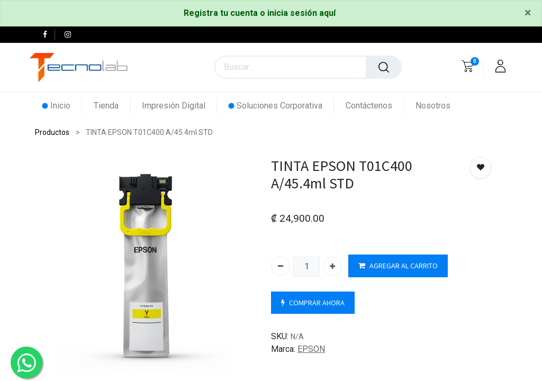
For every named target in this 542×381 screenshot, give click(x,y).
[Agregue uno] (332, 266)
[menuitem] (62, 105)
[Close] (527, 13)
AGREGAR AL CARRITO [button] (398, 265)
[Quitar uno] (280, 266)
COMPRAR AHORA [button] (313, 303)
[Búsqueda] (384, 67)
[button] (480, 167)
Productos (52, 132)
